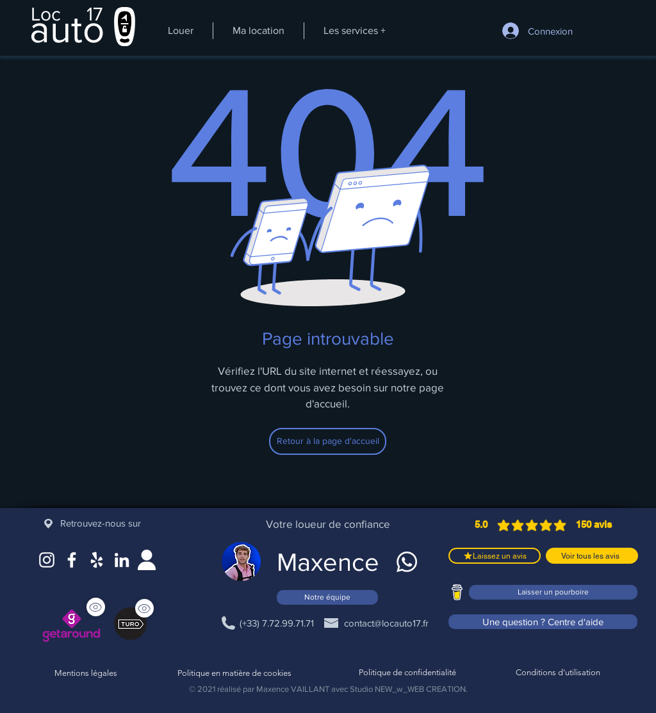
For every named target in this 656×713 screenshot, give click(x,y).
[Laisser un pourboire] (553, 592)
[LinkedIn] (121, 560)
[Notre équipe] (327, 597)
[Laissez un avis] (494, 556)
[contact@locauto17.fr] (386, 622)
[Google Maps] (96, 560)
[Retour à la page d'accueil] (327, 441)
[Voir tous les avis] (592, 556)
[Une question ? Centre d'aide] (542, 621)
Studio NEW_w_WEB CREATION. (409, 689)
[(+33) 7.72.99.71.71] (276, 622)
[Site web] (146, 560)
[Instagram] (47, 560)
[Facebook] (72, 560)
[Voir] (144, 608)
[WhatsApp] (407, 562)
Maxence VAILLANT (292, 689)
